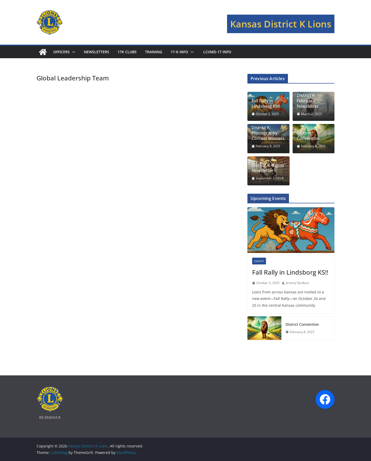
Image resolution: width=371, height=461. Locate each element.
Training (153, 51)
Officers (61, 51)
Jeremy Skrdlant (297, 283)
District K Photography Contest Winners (268, 133)
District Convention (308, 135)
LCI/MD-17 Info (216, 51)
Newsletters (96, 51)
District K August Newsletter (268, 168)
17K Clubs (127, 51)
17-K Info (179, 51)
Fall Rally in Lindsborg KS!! (266, 103)
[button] (73, 52)
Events (259, 261)
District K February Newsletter (307, 101)
